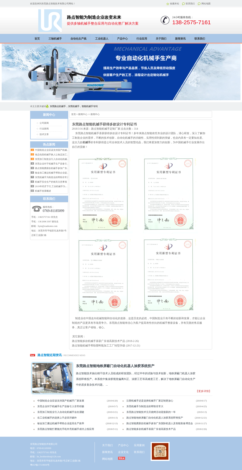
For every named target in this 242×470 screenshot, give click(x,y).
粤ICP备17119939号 (39, 465)
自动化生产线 (78, 38)
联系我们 (188, 3)
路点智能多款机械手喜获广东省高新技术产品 (98, 341)
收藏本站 (172, 3)
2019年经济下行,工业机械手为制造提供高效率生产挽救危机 (65, 186)
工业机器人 (101, 38)
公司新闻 (44, 123)
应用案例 (139, 445)
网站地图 (204, 3)
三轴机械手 (55, 38)
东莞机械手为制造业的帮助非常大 (52, 177)
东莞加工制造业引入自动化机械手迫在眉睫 (56, 159)
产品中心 (122, 38)
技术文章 (44, 134)
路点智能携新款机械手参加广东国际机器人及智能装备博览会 (65, 168)
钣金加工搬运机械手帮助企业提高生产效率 (56, 172)
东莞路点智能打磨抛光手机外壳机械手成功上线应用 (65, 429)
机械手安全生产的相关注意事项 (51, 182)
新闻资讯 (180, 38)
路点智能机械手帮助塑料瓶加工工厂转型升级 (98, 345)
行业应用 (141, 38)
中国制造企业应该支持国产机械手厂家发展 (56, 150)
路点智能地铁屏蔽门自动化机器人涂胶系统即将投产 (154, 417)
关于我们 (161, 38)
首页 (37, 38)
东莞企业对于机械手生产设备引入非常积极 (56, 163)
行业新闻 (44, 128)
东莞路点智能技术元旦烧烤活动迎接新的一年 (151, 412)
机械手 (87, 142)
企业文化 (123, 452)
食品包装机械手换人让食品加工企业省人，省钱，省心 (62, 154)
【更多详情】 (203, 391)
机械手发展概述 (43, 191)
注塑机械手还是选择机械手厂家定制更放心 (149, 400)
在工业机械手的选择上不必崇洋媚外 (57, 417)
